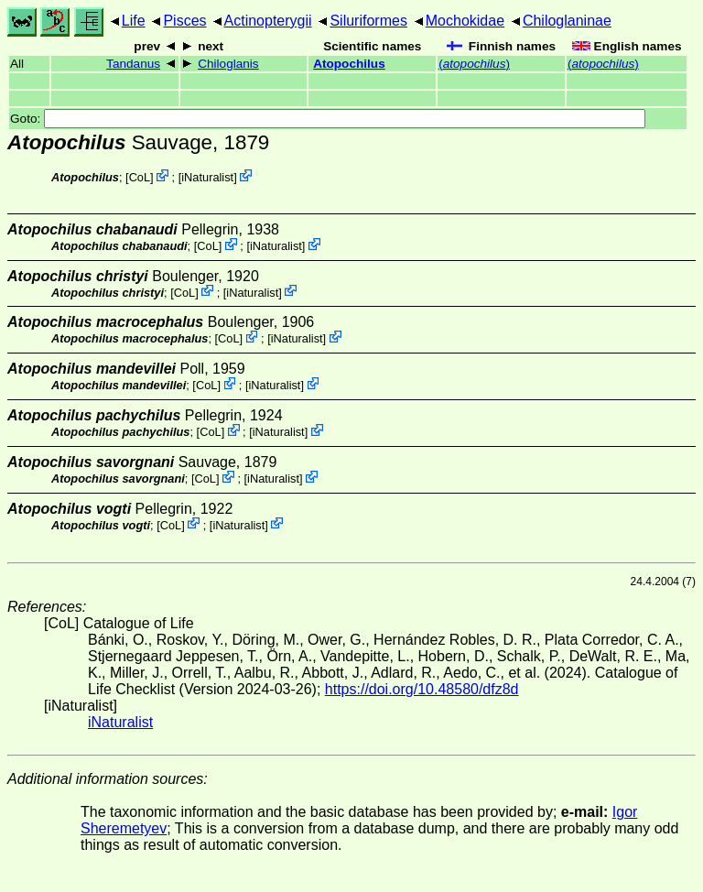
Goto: (327, 118)
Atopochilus (349, 64)
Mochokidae (465, 20)
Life (134, 20)
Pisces (184, 20)
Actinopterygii (268, 20)
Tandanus (133, 64)
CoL (139, 177)
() (474, 64)
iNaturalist (207, 177)
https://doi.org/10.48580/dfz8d (422, 689)
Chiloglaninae (567, 20)
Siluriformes (368, 20)
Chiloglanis (228, 64)
